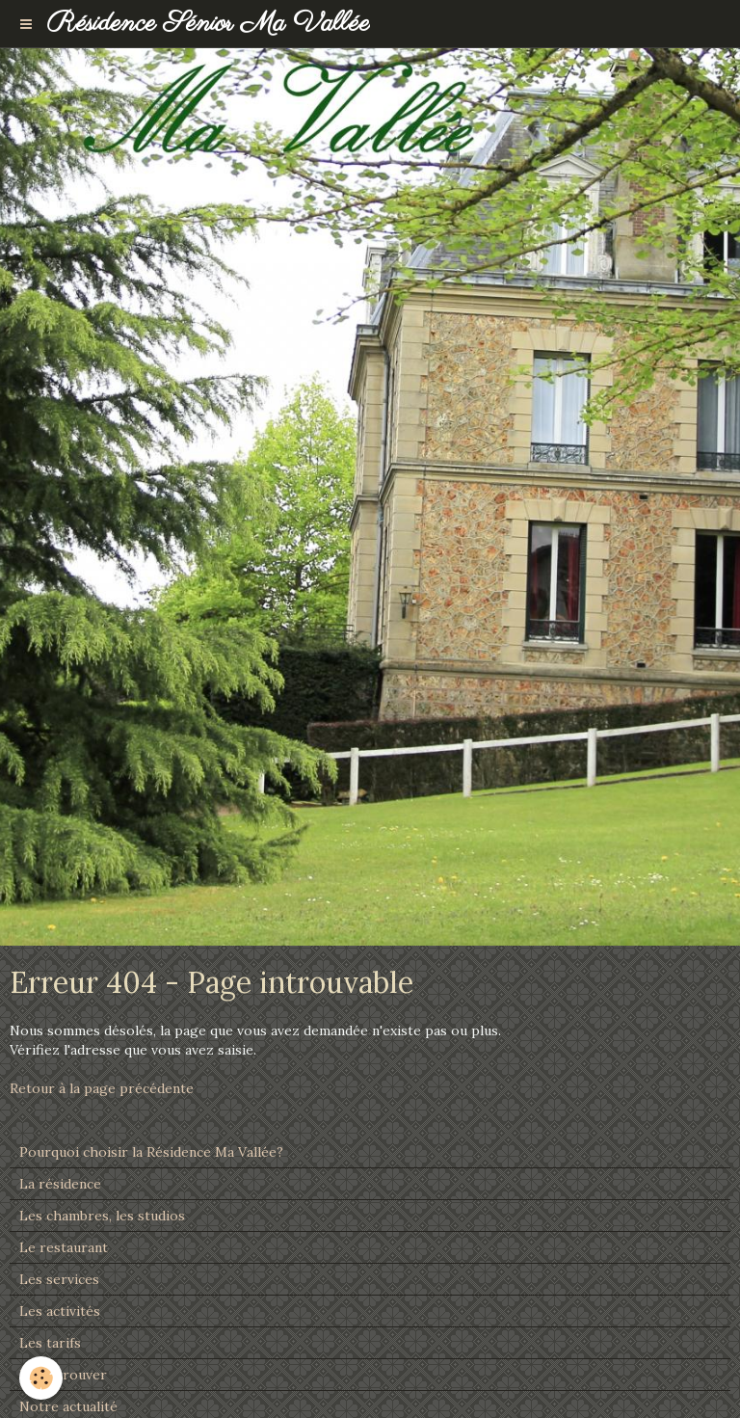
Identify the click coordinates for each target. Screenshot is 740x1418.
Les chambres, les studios (102, 1215)
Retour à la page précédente (102, 1088)
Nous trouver (63, 1374)
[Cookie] (41, 1378)
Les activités (59, 1311)
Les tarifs (50, 1342)
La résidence (60, 1183)
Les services (59, 1279)
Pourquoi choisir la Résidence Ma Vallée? (151, 1152)
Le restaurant (63, 1247)
